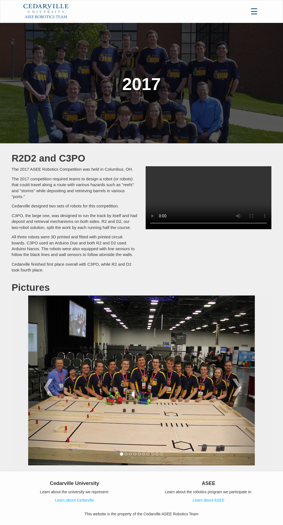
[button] (45, 380)
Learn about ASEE (208, 500)
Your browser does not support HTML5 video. (208, 197)
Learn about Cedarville (74, 500)
